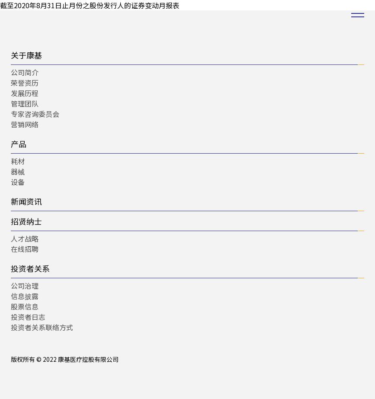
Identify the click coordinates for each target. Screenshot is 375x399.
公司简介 (24, 72)
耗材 (18, 161)
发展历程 (24, 93)
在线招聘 (24, 249)
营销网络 (24, 124)
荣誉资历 (24, 82)
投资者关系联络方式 (42, 327)
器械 (18, 171)
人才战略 (24, 238)
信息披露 (24, 296)
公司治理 (24, 285)
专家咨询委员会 (35, 114)
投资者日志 (28, 317)
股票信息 (24, 306)
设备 (18, 182)
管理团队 (24, 103)
